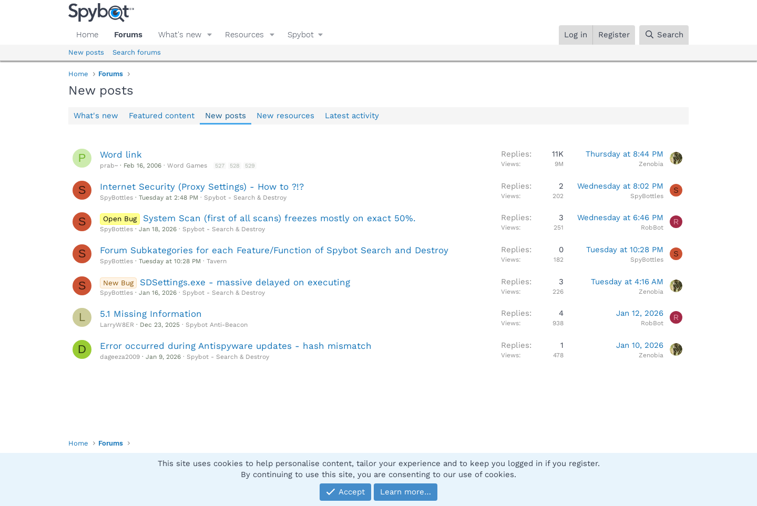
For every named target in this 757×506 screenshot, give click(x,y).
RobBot (652, 227)
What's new (179, 34)
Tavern (217, 261)
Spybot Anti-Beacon (217, 324)
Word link (121, 154)
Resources (244, 34)
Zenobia (651, 164)
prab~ (109, 165)
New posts (86, 52)
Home (87, 34)
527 (219, 165)
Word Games (187, 165)
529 (250, 165)
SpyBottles (116, 197)
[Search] (664, 35)
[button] (209, 35)
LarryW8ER (117, 324)
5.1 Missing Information (151, 313)
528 (235, 165)
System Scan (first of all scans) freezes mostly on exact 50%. (279, 218)
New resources (285, 115)
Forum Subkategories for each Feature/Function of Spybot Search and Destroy (274, 250)
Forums (128, 34)
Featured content (162, 115)
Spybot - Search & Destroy (245, 197)
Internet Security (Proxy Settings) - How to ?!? (202, 186)
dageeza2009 (120, 356)
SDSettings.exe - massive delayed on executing (245, 282)
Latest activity (352, 115)
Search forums (136, 52)
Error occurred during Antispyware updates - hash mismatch (236, 345)
